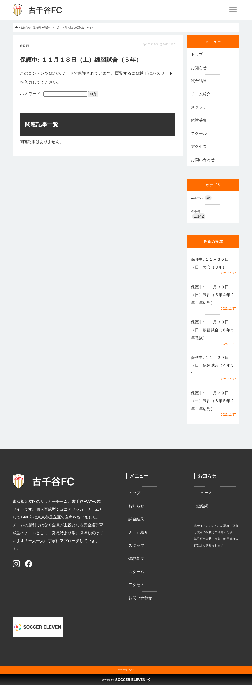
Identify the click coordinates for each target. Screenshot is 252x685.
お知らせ (199, 68)
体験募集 (199, 120)
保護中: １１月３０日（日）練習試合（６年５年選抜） (212, 330)
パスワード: (53, 94)
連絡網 (24, 45)
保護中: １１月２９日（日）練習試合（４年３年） (212, 365)
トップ (197, 54)
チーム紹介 (201, 94)
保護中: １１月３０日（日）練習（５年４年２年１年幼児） (212, 295)
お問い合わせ (203, 160)
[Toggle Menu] (233, 9)
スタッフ (199, 107)
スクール (199, 133)
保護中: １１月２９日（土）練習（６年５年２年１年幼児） (212, 401)
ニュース (201, 197)
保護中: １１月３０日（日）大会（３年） (210, 263)
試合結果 (199, 81)
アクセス (199, 146)
